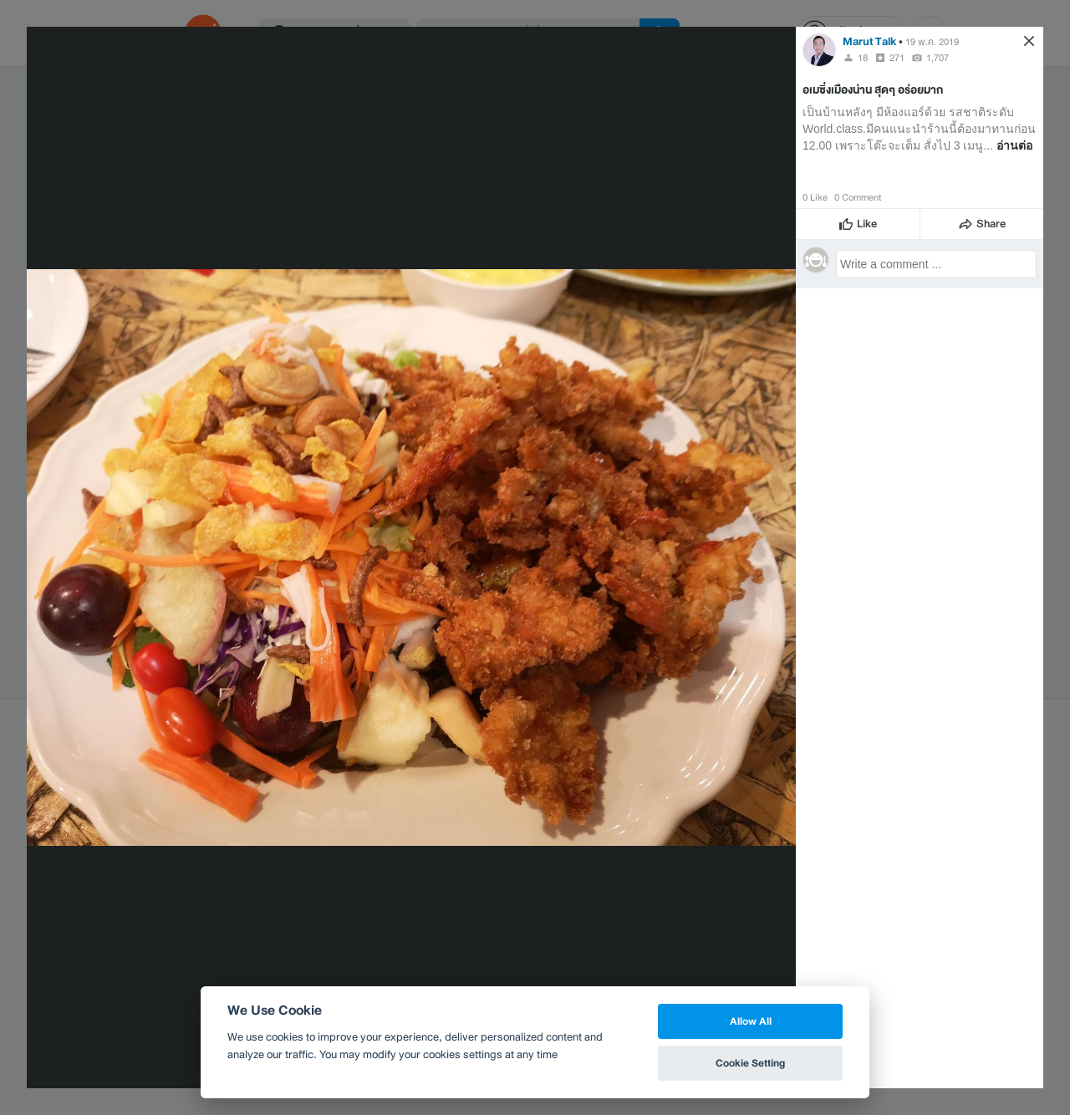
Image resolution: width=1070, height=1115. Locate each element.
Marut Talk (869, 41)
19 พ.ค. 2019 (932, 41)
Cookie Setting (750, 1063)
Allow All (751, 1021)
